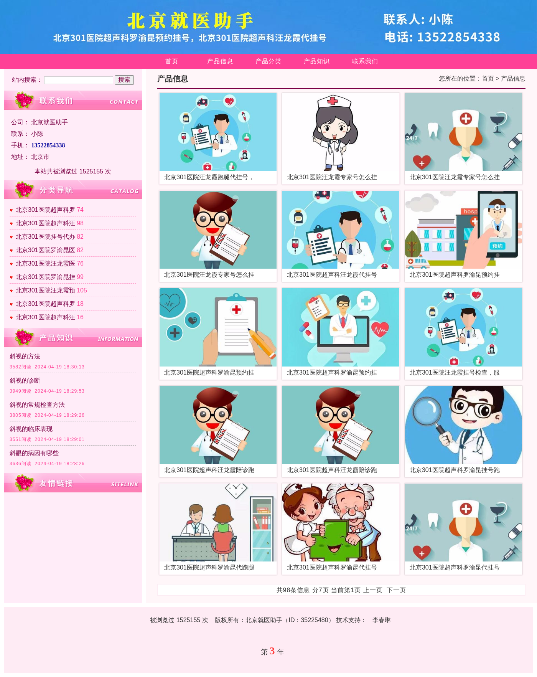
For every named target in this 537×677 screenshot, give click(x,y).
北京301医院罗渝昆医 (45, 250)
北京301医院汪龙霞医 (45, 263)
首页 (171, 61)
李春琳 (381, 620)
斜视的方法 (25, 356)
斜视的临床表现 (31, 429)
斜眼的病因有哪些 (34, 453)
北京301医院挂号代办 (45, 236)
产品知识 (317, 61)
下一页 (396, 590)
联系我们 (365, 61)
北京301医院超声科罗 (45, 209)
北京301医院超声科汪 (45, 223)
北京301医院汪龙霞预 (45, 290)
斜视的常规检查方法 (37, 404)
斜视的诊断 (25, 380)
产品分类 (268, 61)
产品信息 (220, 61)
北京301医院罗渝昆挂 (45, 277)
